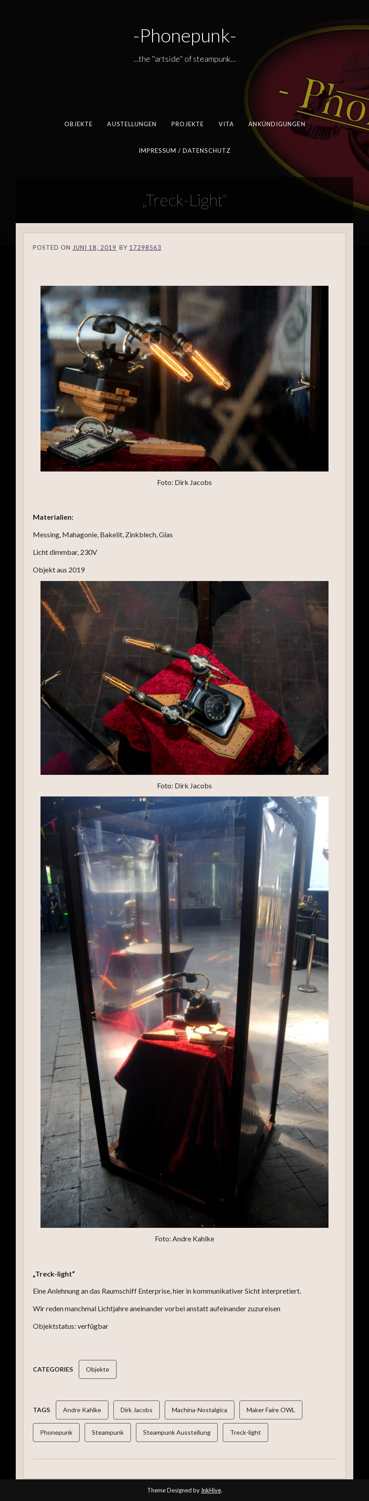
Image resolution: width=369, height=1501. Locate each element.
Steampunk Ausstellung (177, 1432)
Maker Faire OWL (271, 1410)
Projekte (187, 124)
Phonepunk (56, 1432)
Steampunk (108, 1432)
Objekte (78, 124)
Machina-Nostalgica (199, 1410)
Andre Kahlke (82, 1410)
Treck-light (245, 1432)
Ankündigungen (276, 124)
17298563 (145, 247)
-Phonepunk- (184, 35)
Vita (226, 124)
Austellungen (132, 124)
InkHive (211, 1490)
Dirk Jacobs (137, 1410)
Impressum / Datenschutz (184, 150)
